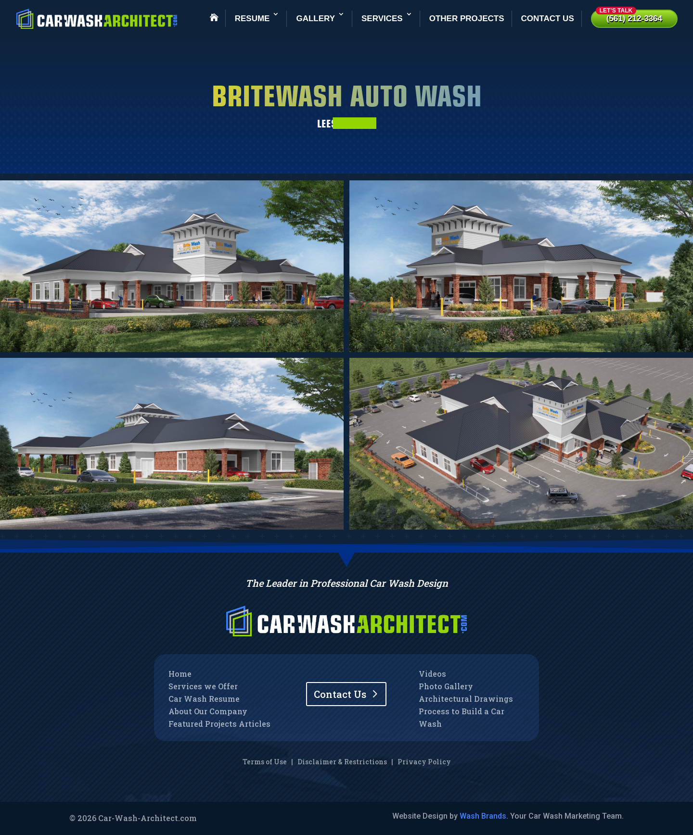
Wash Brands (483, 816)
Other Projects (466, 18)
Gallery (315, 18)
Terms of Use (265, 761)
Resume (252, 18)
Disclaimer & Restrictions (342, 761)
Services (382, 18)
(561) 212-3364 (629, 16)
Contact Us (547, 18)
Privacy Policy (424, 761)
